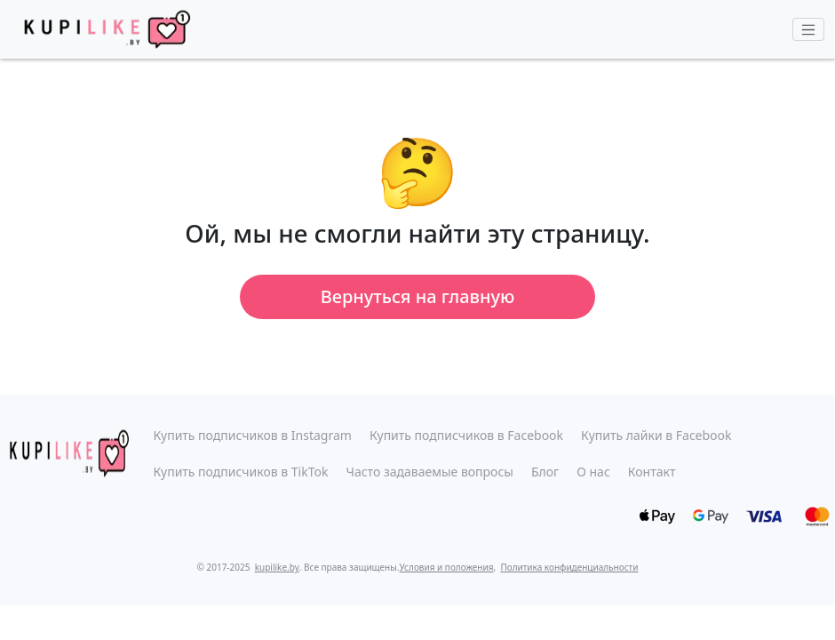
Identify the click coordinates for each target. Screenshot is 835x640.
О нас (593, 471)
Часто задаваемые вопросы (429, 471)
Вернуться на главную (418, 296)
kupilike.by (277, 567)
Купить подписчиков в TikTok (240, 471)
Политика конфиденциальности (569, 567)
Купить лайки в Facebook (656, 435)
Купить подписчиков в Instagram (252, 435)
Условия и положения (447, 567)
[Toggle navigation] (808, 29)
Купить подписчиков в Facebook (466, 435)
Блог (545, 471)
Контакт (652, 471)
